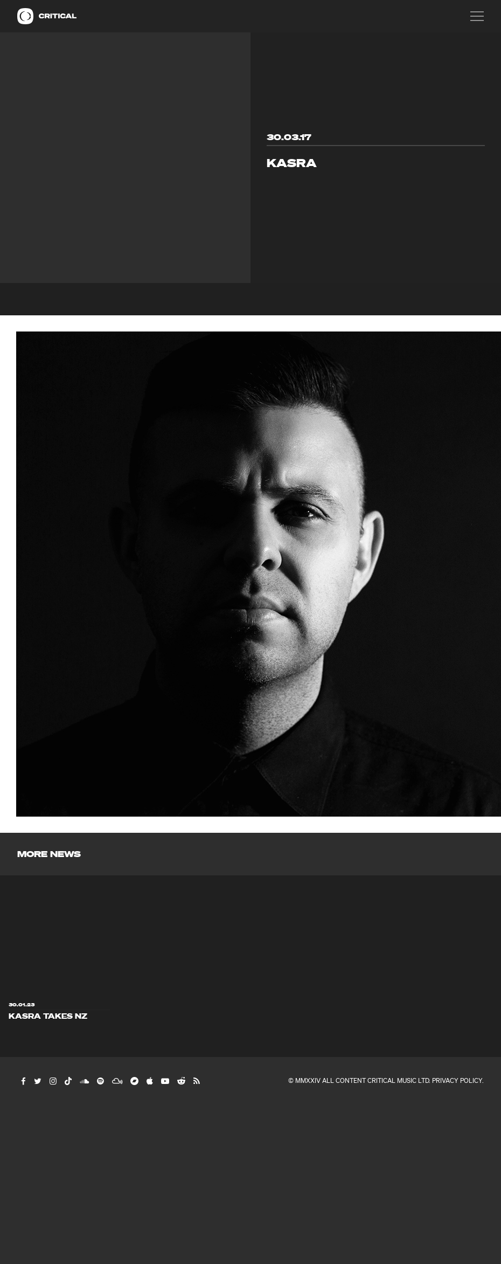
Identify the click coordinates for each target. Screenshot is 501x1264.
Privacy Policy (457, 1080)
